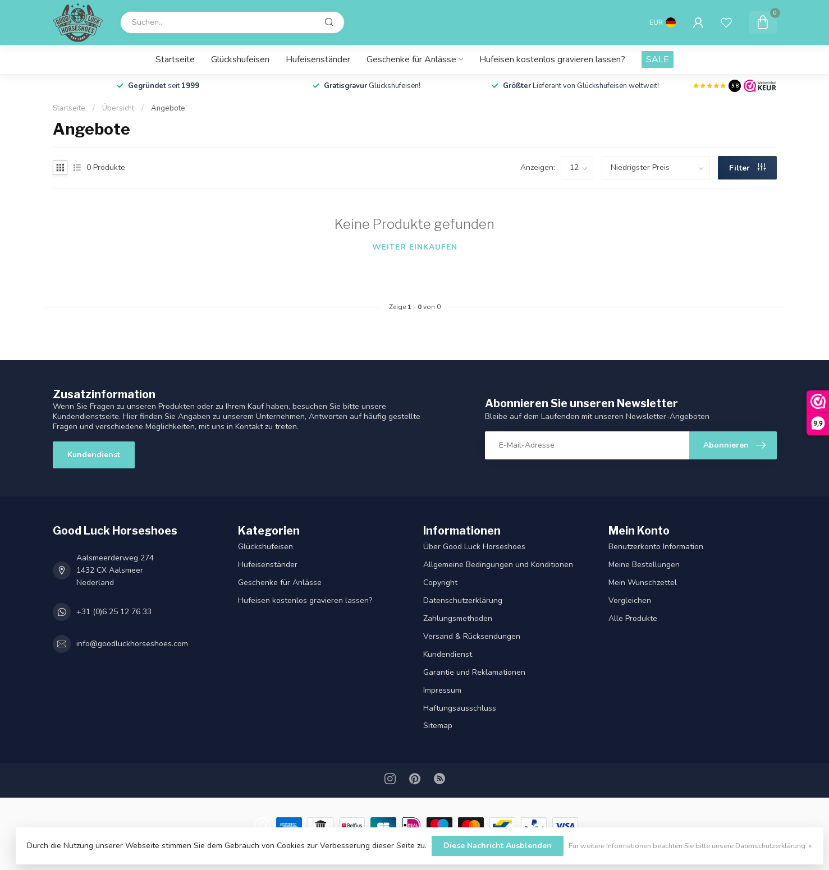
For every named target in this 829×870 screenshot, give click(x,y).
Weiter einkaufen (414, 247)
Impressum (442, 690)
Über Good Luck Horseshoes (474, 546)
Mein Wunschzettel (642, 582)
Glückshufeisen (240, 59)
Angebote (168, 108)
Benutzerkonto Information (655, 546)
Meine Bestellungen (644, 564)
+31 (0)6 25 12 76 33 (114, 611)
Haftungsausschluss (459, 708)
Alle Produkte (632, 618)
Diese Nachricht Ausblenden (497, 845)
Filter (747, 168)
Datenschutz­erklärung (462, 600)
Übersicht (118, 108)
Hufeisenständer (318, 59)
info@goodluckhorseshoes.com (132, 643)
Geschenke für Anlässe (411, 59)
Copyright (440, 582)
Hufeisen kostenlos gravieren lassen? (552, 59)
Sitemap (437, 725)
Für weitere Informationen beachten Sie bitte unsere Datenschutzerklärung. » (690, 845)
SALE (657, 59)
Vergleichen (629, 600)
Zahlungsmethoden (457, 618)
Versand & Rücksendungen (471, 636)
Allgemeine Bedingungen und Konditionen (498, 564)
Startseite (175, 59)
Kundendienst (93, 454)
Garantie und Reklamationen (474, 672)
